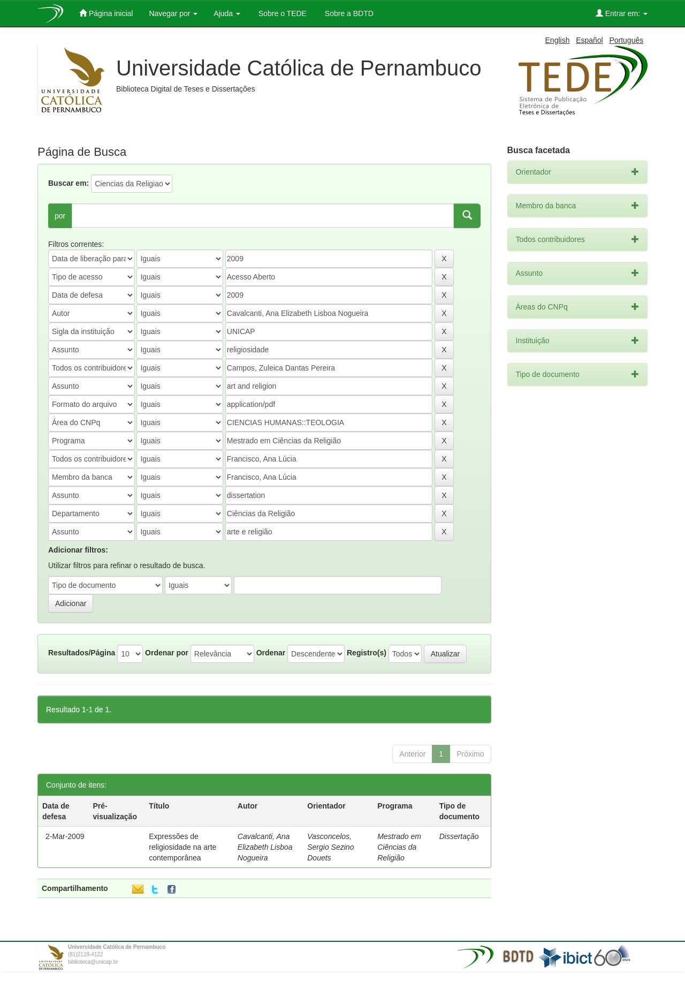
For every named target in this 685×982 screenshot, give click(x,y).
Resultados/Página (81, 652)
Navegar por (173, 13)
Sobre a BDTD (348, 13)
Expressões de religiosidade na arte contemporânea (182, 847)
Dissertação (459, 836)
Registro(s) (366, 652)
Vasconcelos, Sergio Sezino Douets (330, 847)
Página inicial (106, 13)
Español (589, 40)
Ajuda (227, 13)
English (557, 40)
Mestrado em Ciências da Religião (399, 847)
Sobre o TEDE (281, 13)
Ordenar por (166, 652)
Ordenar (270, 652)
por (60, 215)
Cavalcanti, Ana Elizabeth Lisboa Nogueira (265, 847)
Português (626, 40)
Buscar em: (68, 183)
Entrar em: (622, 13)
